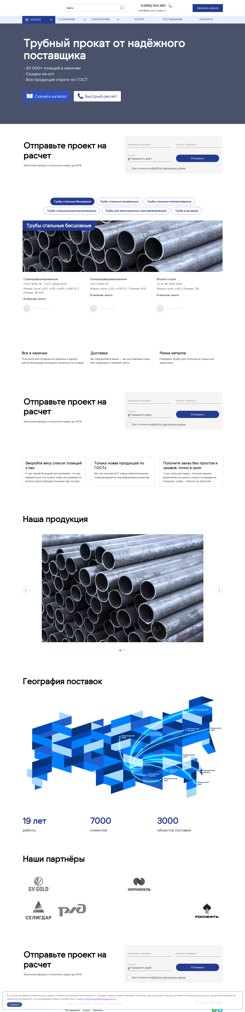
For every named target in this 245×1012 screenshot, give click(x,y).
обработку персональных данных (168, 168)
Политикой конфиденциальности (99, 999)
